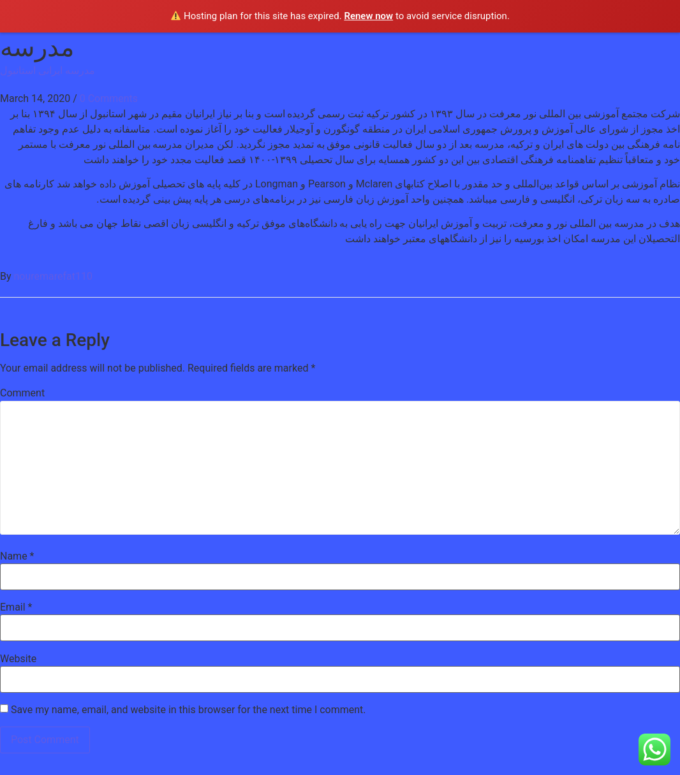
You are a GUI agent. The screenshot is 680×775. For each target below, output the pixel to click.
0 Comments (109, 98)
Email (16, 607)
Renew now (368, 16)
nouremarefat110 (53, 276)
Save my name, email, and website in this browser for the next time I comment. (188, 710)
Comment (22, 393)
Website (18, 659)
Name (17, 556)
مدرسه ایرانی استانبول (47, 70)
